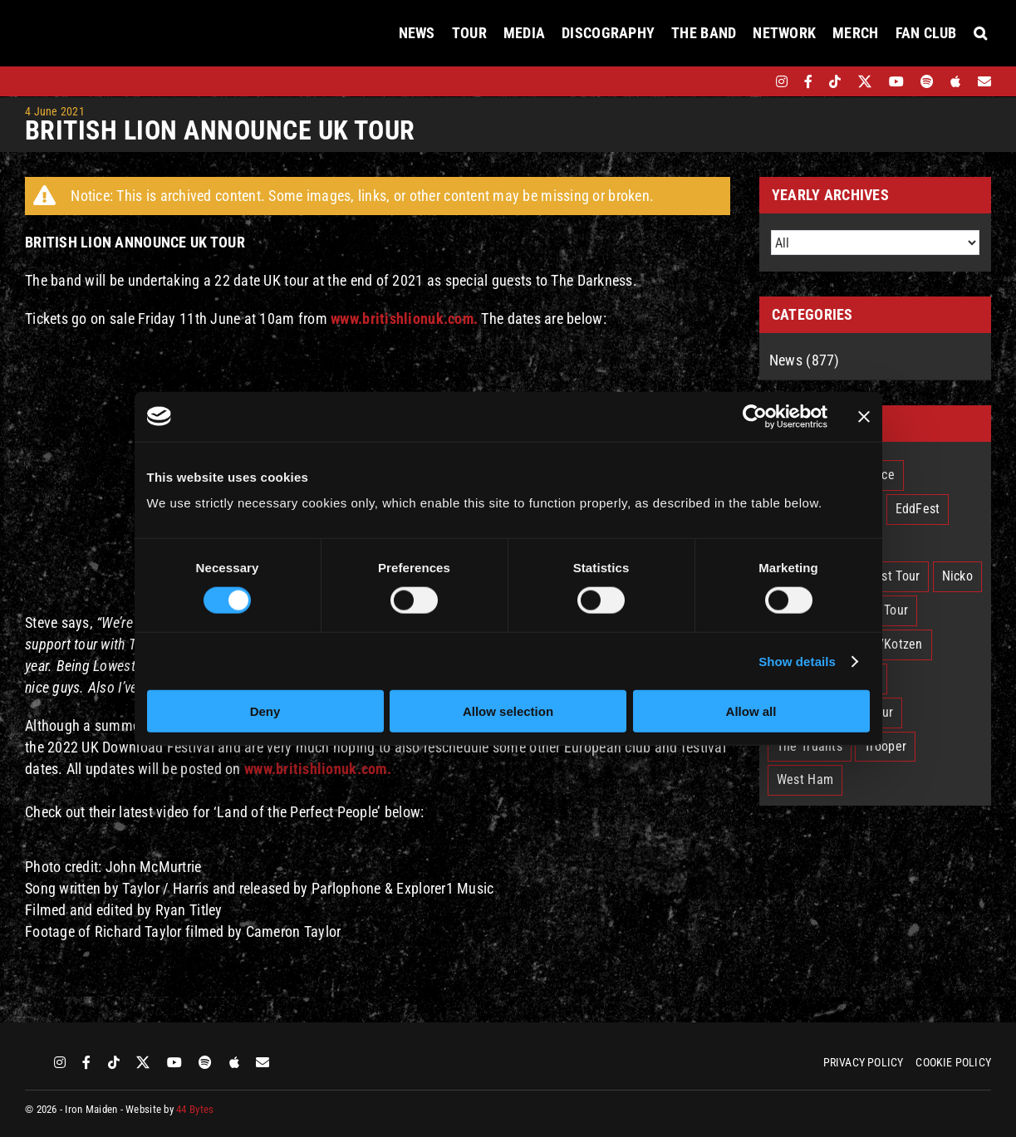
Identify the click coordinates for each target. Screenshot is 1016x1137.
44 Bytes (195, 1109)
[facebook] (808, 81)
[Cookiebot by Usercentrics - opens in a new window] (754, 416)
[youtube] (896, 81)
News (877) (804, 360)
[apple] (955, 81)
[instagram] (782, 81)
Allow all (751, 711)
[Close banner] (864, 416)
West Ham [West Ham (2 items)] (805, 779)
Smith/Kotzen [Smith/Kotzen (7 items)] (884, 644)
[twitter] (865, 81)
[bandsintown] (753, 81)
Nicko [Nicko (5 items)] (957, 576)
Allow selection (508, 711)
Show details (797, 661)
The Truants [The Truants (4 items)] (809, 746)
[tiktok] (835, 81)
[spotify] (927, 81)
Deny (265, 711)
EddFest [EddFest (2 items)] (918, 509)
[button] (980, 33)
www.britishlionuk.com (402, 318)
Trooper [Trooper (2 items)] (885, 746)
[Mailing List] (984, 81)
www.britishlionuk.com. (317, 768)
